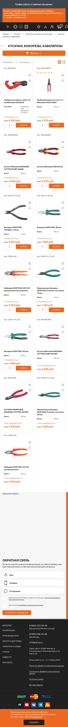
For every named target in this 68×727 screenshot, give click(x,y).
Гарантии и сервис (11, 646)
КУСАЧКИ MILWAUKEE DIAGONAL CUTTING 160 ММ (16, 410)
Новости (6, 657)
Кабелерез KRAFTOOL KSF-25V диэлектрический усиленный (17, 289)
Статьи (5, 652)
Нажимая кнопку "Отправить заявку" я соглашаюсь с (34, 598)
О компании (8, 630)
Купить (23, 125)
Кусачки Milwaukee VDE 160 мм (50, 167)
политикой (37, 716)
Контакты (7, 662)
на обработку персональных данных (30, 605)
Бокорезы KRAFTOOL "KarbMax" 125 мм (13, 228)
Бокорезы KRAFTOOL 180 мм (49, 227)
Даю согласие (26, 605)
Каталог (7, 625)
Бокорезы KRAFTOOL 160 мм (16, 351)
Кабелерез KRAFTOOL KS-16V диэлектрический (16, 468)
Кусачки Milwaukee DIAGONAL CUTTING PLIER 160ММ (16, 168)
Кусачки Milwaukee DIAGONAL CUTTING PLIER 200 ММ (49, 352)
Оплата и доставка (12, 641)
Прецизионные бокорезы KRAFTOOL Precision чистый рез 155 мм (50, 412)
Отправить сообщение (16, 613)
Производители (10, 636)
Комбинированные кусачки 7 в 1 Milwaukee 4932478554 (50, 101)
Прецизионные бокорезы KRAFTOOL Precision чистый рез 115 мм (50, 290)
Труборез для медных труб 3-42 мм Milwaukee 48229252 (17, 101)
